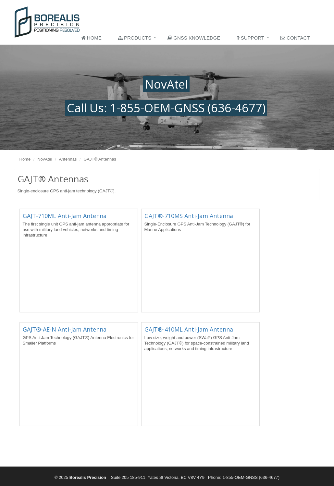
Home (91, 38)
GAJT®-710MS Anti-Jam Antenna (188, 216)
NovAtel (44, 159)
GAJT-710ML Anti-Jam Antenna (64, 216)
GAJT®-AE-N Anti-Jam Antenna (64, 329)
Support (250, 38)
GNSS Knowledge (193, 38)
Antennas (68, 159)
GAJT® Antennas (99, 159)
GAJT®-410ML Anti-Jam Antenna (188, 329)
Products (134, 38)
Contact (295, 38)
